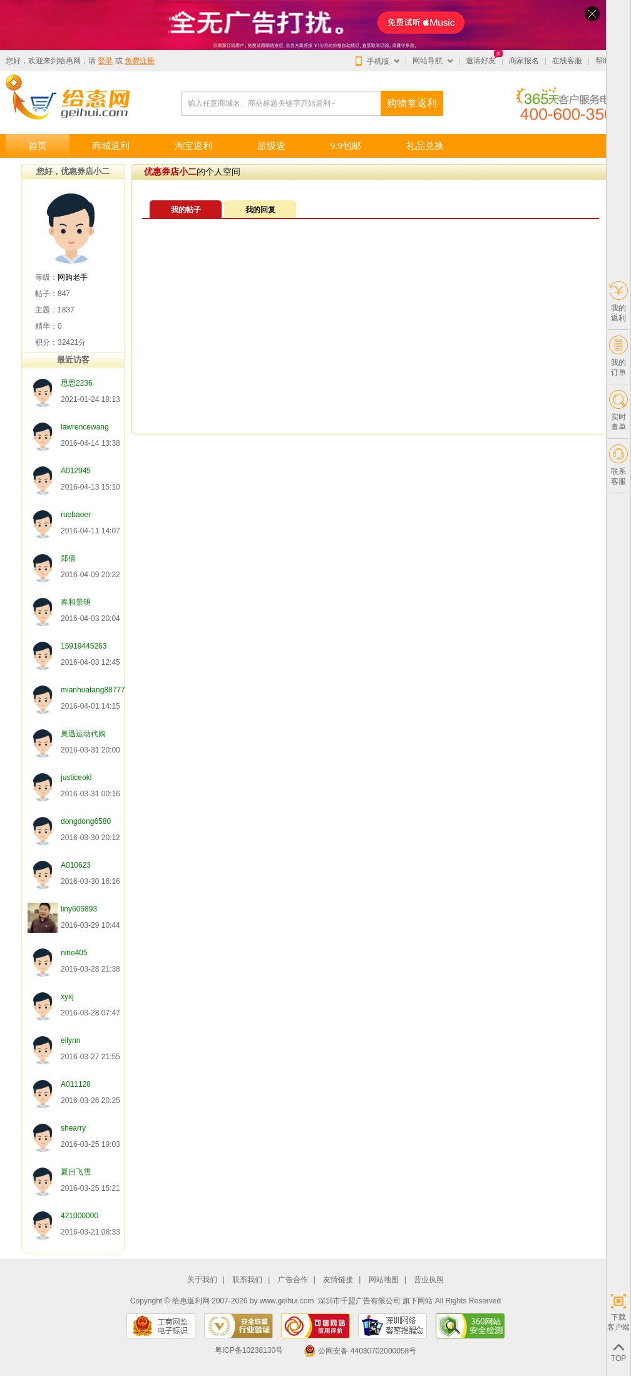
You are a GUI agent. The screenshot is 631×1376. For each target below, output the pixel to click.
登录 (105, 60)
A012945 (76, 470)
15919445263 (83, 646)
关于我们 (202, 1280)
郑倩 (68, 558)
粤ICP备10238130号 (249, 1351)
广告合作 (293, 1280)
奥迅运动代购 (83, 733)
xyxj (67, 996)
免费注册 (140, 60)
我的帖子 (186, 209)
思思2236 (77, 383)
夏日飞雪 (76, 1172)
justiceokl (76, 777)
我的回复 (260, 209)
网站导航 (428, 60)
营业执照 (429, 1280)
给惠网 (69, 60)
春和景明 (76, 602)
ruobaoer (76, 514)
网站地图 (384, 1280)
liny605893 (79, 909)
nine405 (74, 952)
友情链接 (338, 1280)
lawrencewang (85, 427)
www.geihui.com (287, 1300)
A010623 (76, 865)
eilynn (70, 1040)
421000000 (79, 1215)
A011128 (76, 1084)
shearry (73, 1128)
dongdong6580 (86, 821)
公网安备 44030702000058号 (360, 1351)
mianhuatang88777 (93, 689)
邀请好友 (481, 60)
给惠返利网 (191, 1300)
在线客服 (567, 60)
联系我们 (247, 1280)
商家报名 (524, 60)
